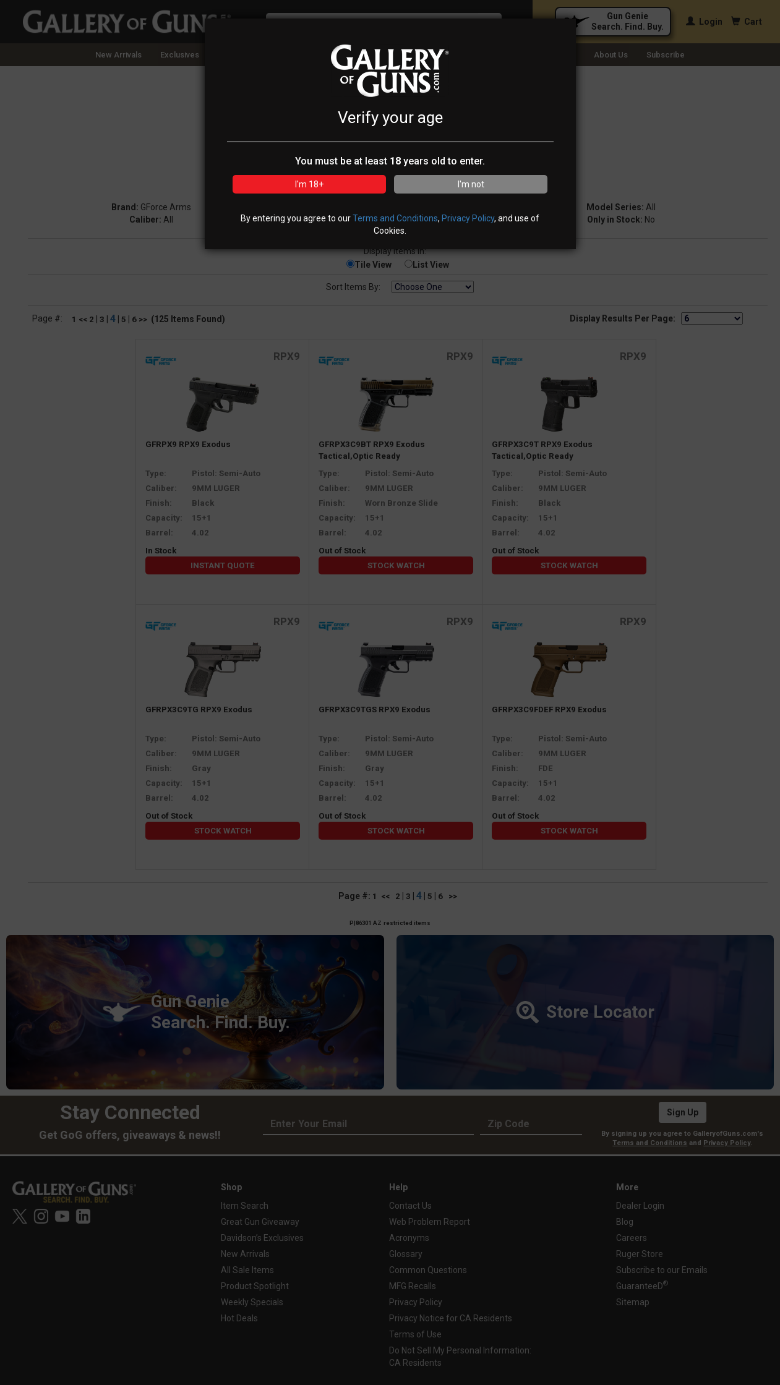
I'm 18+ (309, 184)
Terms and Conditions (395, 218)
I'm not (471, 184)
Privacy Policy (468, 218)
